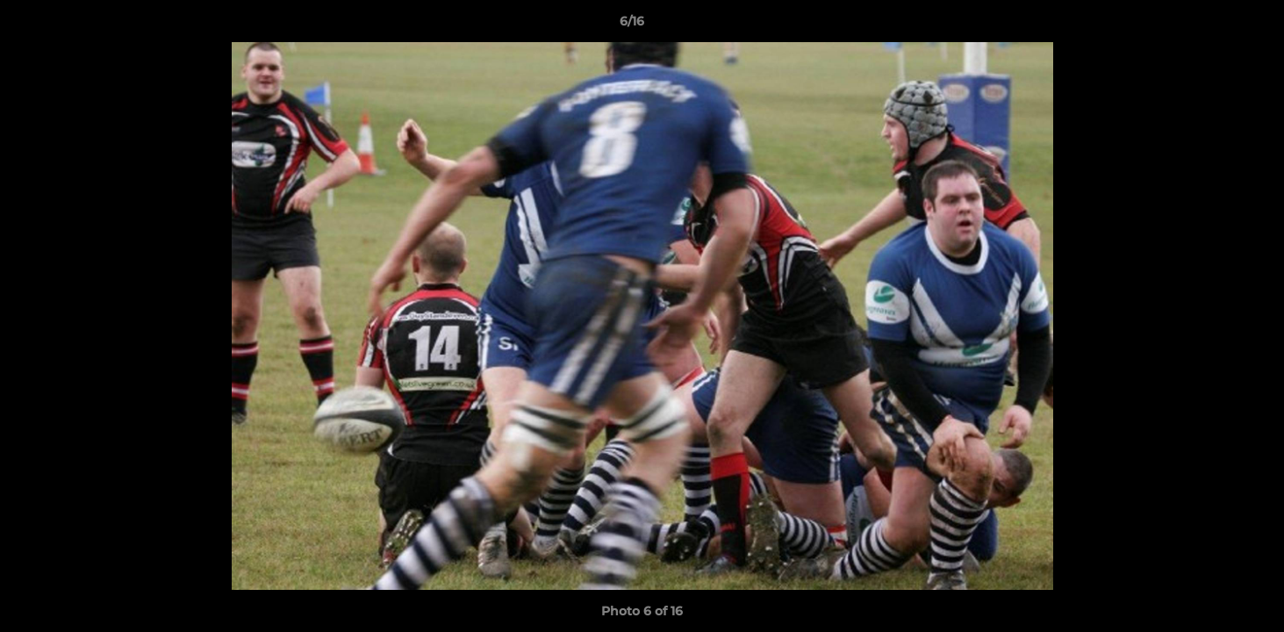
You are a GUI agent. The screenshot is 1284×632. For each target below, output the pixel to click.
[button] (1210, 25)
